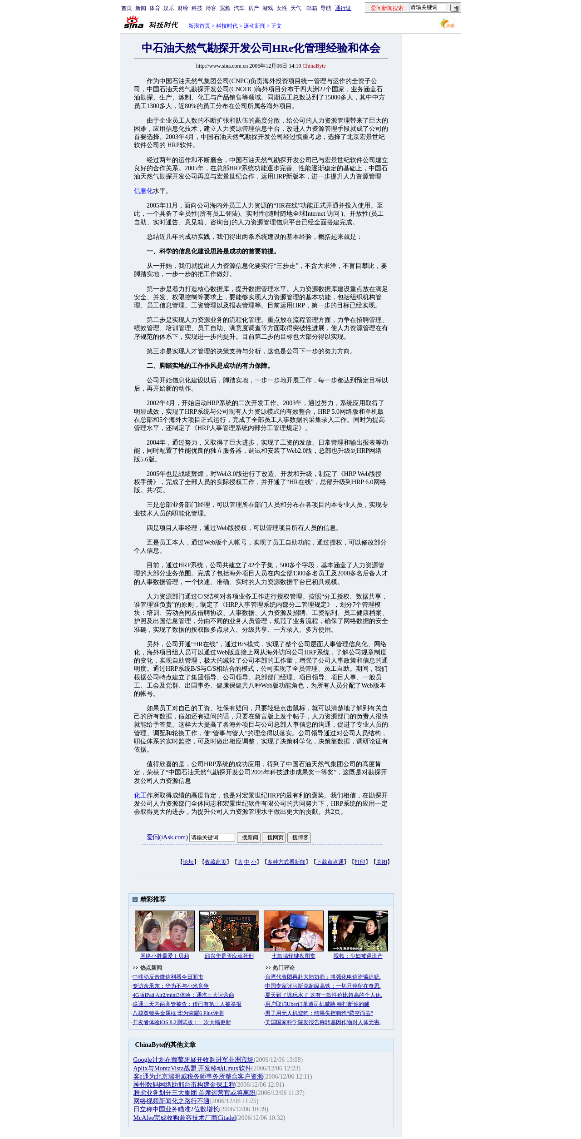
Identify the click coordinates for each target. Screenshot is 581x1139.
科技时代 (227, 26)
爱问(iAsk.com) (167, 837)
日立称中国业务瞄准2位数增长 (176, 1109)
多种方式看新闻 (286, 862)
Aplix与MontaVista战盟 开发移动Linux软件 (192, 1068)
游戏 (267, 8)
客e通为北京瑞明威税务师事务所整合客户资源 (198, 1076)
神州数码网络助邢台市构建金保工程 (184, 1084)
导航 (325, 8)
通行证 (343, 8)
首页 (126, 8)
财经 (182, 8)
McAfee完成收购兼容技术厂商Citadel (184, 1117)
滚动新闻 (255, 26)
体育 (154, 8)
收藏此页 (215, 862)
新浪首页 (199, 26)
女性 (281, 8)
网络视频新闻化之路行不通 (171, 1101)
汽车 (239, 8)
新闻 (140, 8)
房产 (253, 8)
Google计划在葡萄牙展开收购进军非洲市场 (193, 1059)
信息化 (143, 191)
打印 (360, 862)
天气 (295, 8)
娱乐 (168, 8)
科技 (197, 8)
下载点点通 (330, 862)
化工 (140, 795)
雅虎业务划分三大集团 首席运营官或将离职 (194, 1092)
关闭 (381, 862)
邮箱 (311, 8)
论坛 (188, 862)
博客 (211, 8)
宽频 (225, 8)
